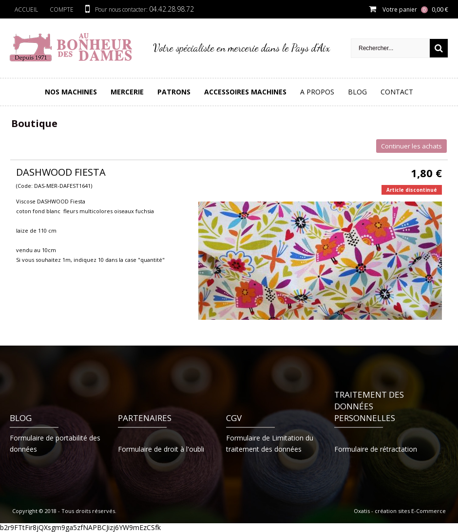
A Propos (317, 91)
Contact (397, 91)
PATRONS (174, 91)
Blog (357, 91)
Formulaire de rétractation (375, 449)
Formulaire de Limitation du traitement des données (269, 443)
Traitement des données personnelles (369, 406)
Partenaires (145, 417)
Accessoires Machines (245, 91)
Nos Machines (71, 91)
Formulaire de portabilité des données (55, 443)
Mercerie (127, 91)
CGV (234, 417)
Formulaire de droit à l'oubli (161, 449)
